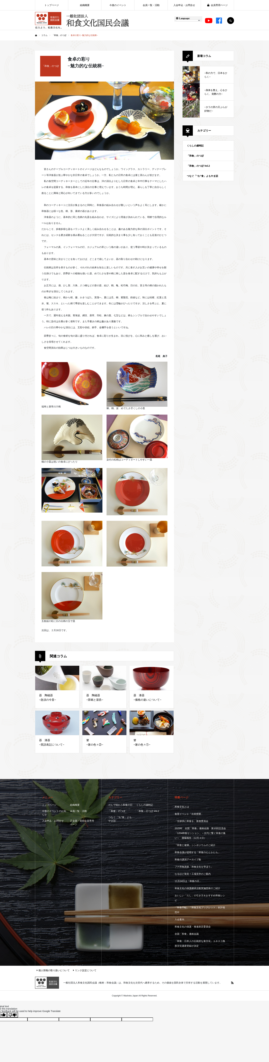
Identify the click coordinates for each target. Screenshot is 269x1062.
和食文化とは (182, 806)
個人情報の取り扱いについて (53, 970)
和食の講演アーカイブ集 (188, 859)
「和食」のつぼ (195, 155)
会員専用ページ (217, 5)
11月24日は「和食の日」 (188, 881)
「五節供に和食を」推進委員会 (191, 821)
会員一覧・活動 (78, 811)
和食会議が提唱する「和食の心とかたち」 (197, 852)
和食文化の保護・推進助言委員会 (193, 926)
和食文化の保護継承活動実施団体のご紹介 (197, 888)
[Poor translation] (12, 1014)
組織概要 (75, 804)
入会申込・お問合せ (53, 820)
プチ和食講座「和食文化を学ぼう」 (194, 866)
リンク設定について (84, 970)
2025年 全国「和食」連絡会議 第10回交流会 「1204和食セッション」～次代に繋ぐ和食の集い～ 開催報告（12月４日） (200, 833)
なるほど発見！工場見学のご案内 (193, 874)
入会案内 (179, 919)
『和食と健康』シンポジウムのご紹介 (195, 845)
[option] (104, 121)
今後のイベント (117, 5)
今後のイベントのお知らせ (54, 813)
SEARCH (230, 20)
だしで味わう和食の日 (120, 804)
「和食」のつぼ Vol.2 (198, 165)
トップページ (49, 804)
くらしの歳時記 (195, 145)
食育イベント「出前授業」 (189, 814)
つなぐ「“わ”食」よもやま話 (202, 176)
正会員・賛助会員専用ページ (82, 822)
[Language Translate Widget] (188, 20)
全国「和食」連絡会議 (187, 933)
